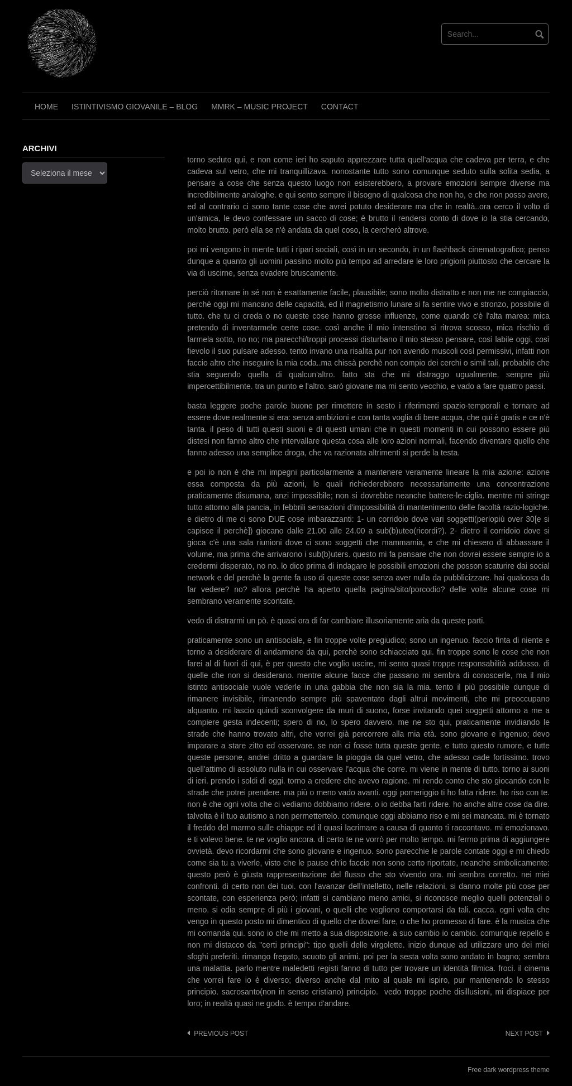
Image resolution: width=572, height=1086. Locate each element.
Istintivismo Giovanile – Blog (135, 106)
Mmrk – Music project (259, 106)
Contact (340, 106)
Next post (524, 1033)
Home (46, 106)
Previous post (221, 1033)
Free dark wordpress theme (509, 1070)
